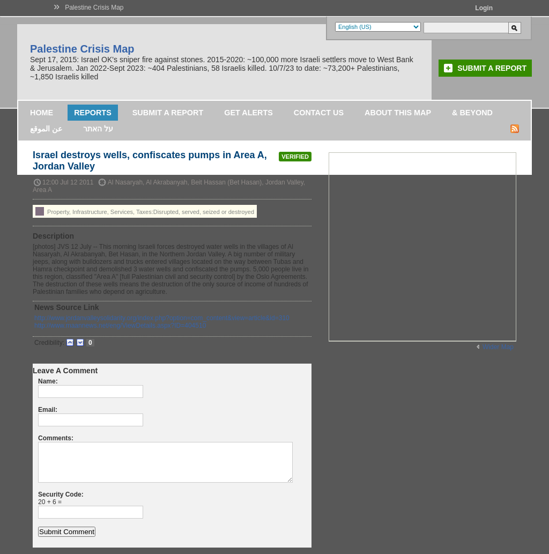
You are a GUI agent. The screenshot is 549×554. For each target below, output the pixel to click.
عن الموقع (46, 128)
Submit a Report (491, 68)
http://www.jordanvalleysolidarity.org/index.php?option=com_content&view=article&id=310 (162, 318)
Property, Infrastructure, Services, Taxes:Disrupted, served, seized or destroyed (144, 211)
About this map (398, 112)
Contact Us (319, 112)
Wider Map (498, 347)
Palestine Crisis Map (94, 7)
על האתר (98, 128)
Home (41, 112)
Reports (93, 112)
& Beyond (472, 112)
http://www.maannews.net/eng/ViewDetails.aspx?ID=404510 (120, 325)
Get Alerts (248, 112)
